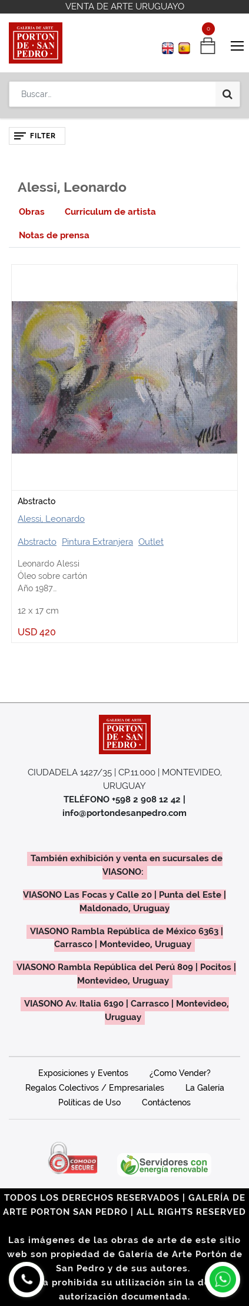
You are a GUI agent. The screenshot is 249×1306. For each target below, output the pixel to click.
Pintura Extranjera (97, 542)
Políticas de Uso (89, 1102)
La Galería (204, 1087)
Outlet (151, 542)
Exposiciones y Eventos (83, 1073)
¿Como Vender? (180, 1073)
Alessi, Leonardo (51, 519)
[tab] (32, 212)
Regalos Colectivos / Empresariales (94, 1087)
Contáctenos (166, 1102)
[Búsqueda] (227, 94)
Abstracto (36, 501)
